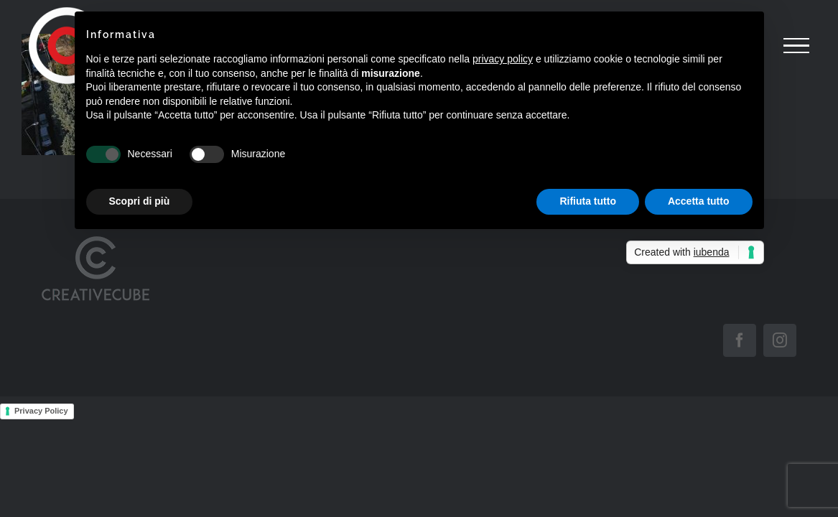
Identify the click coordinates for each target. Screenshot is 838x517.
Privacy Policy (41, 410)
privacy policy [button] (502, 59)
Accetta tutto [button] (699, 201)
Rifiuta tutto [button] (587, 201)
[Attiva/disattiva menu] (796, 46)
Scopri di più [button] (139, 201)
